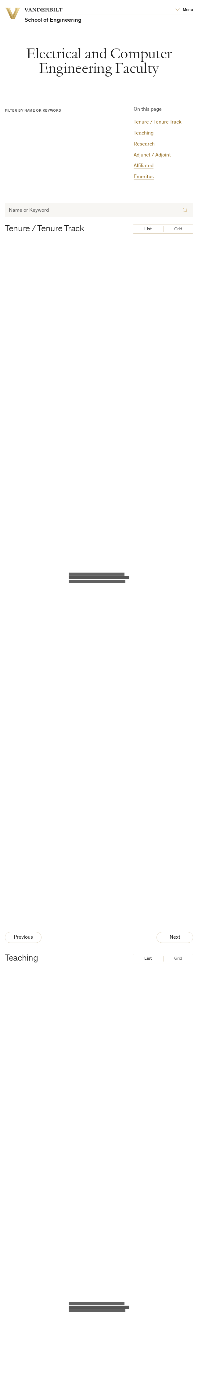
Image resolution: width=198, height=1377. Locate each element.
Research (144, 144)
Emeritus (144, 177)
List (148, 229)
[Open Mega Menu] (184, 10)
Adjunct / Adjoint (152, 155)
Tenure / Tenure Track (158, 122)
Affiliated (143, 166)
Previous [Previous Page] (23, 937)
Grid (178, 229)
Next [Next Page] (175, 937)
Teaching (143, 133)
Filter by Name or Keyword (33, 111)
